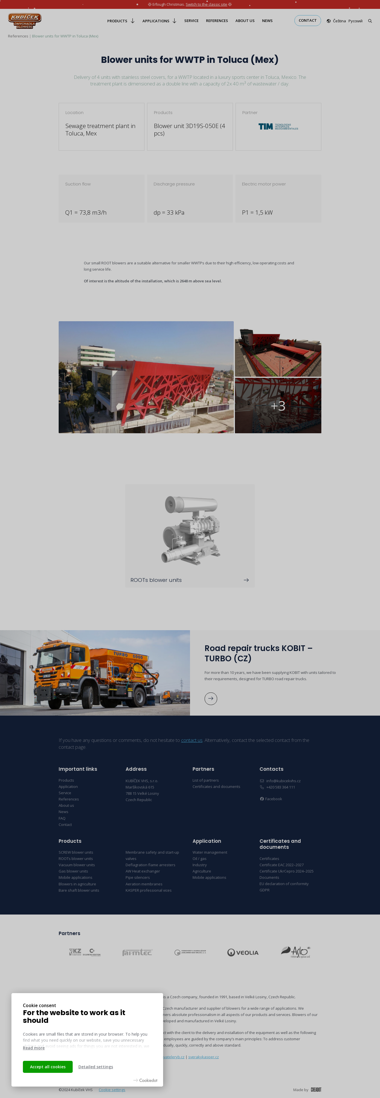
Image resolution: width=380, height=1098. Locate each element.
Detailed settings (95, 1067)
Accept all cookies (48, 1066)
